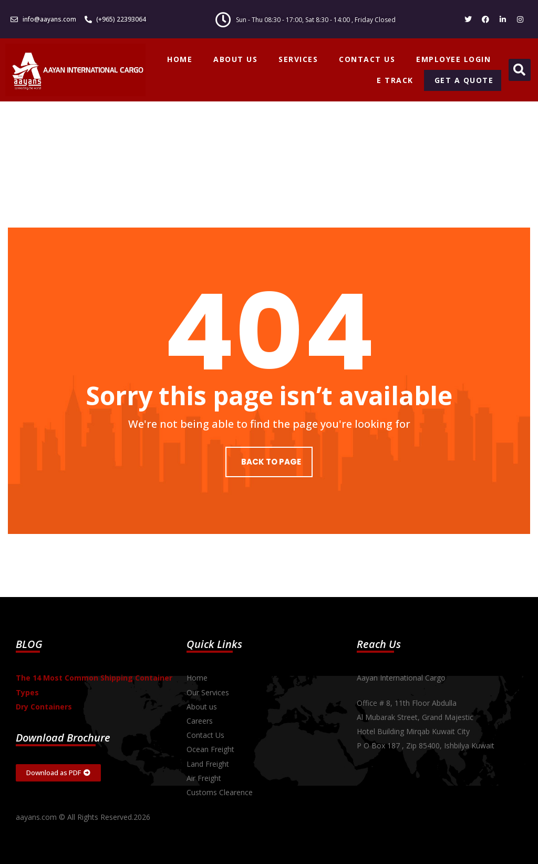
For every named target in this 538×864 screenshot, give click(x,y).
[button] (520, 70)
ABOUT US (235, 59)
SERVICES (298, 59)
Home (197, 678)
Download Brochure (63, 738)
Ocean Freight (210, 749)
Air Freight (204, 778)
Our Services (208, 692)
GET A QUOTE (464, 80)
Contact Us (205, 735)
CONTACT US (367, 59)
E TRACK (395, 80)
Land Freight (208, 764)
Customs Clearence (220, 792)
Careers (200, 721)
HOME (179, 59)
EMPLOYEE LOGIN (453, 59)
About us (202, 707)
